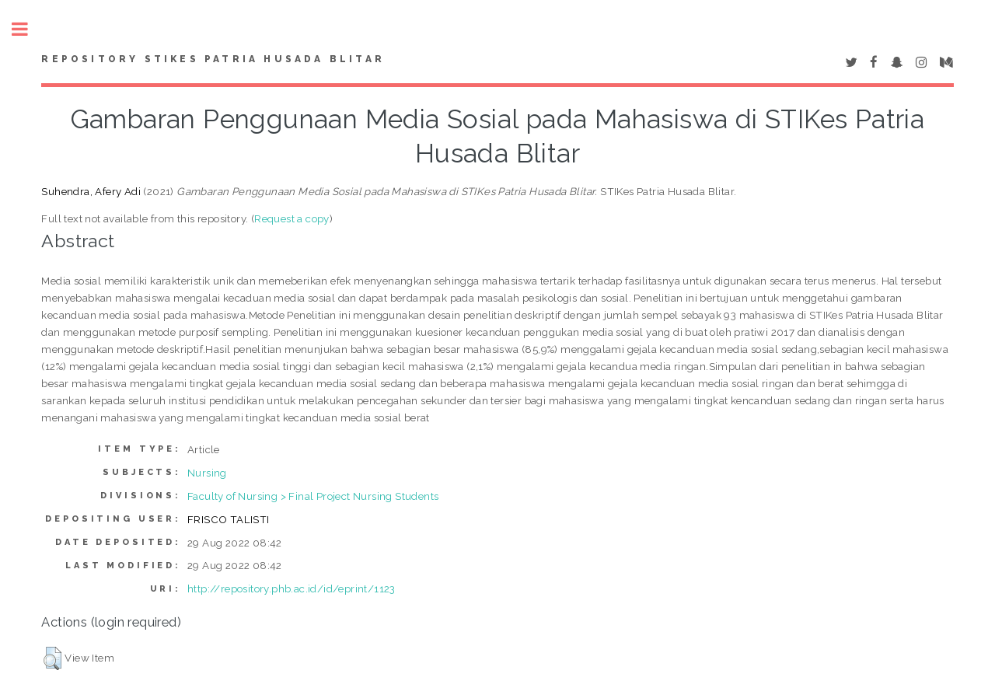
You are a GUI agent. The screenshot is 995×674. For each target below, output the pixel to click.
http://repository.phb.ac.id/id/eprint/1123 (291, 588)
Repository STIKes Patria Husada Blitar (213, 59)
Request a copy (292, 218)
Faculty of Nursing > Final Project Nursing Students (312, 496)
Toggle (28, 29)
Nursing (207, 472)
